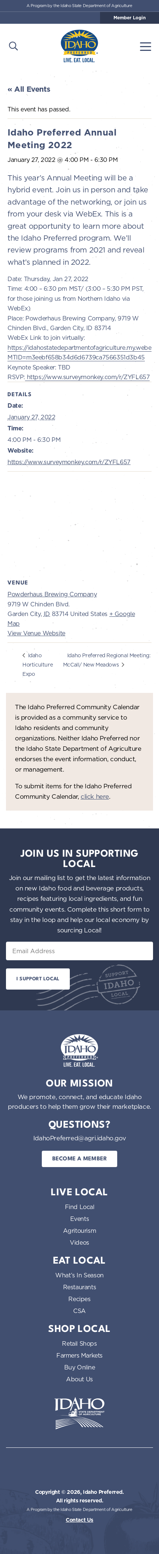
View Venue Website (36, 633)
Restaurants (79, 1287)
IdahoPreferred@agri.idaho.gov (79, 1138)
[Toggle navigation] (145, 46)
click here (95, 796)
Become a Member (79, 1159)
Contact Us (79, 1519)
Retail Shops (79, 1343)
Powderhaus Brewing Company (52, 594)
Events (79, 1218)
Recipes (79, 1299)
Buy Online (79, 1367)
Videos (79, 1242)
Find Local (79, 1207)
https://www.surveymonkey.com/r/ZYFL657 (87, 377)
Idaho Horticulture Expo (37, 664)
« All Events (28, 89)
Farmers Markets (79, 1355)
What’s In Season (79, 1275)
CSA (79, 1310)
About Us (79, 1379)
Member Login (129, 18)
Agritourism (79, 1230)
